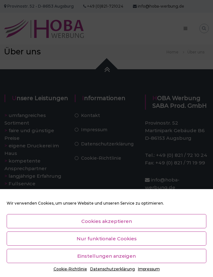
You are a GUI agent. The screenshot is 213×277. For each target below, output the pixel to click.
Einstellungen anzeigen (106, 256)
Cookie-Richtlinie (70, 269)
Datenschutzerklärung (112, 269)
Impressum (149, 269)
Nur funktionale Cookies (107, 239)
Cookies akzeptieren (106, 221)
